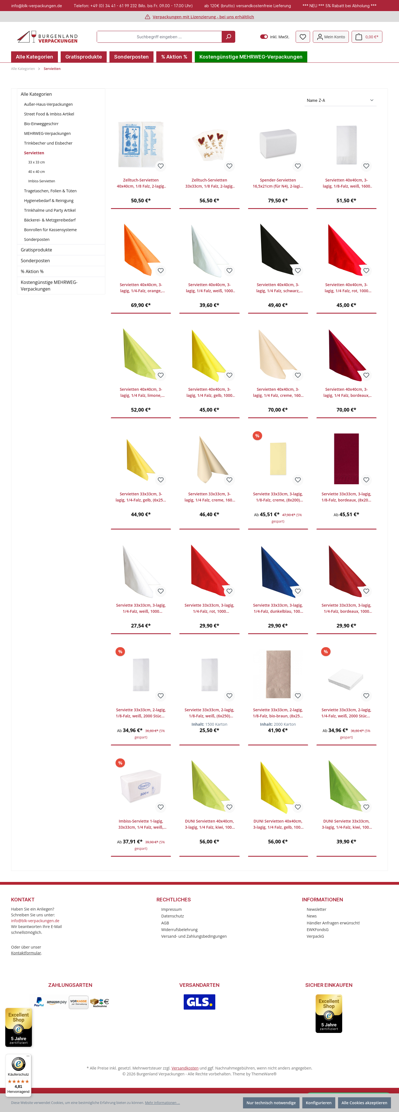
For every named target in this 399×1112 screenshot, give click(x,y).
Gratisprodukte (36, 250)
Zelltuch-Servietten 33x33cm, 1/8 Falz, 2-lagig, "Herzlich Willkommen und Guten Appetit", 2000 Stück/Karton (209, 183)
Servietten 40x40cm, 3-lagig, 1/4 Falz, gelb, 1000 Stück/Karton (209, 393)
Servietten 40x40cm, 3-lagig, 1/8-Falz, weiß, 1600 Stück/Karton (346, 183)
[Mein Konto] (331, 36)
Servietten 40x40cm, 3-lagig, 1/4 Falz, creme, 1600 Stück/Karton (278, 393)
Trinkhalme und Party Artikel (50, 210)
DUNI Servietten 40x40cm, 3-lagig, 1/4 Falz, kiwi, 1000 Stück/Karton (209, 824)
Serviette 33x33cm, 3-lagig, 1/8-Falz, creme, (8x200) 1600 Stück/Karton (278, 497)
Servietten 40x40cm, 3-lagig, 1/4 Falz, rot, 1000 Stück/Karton (346, 288)
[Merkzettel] (303, 36)
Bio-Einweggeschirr (41, 123)
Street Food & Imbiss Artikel (49, 114)
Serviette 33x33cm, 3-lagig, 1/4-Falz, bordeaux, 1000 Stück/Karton (346, 608)
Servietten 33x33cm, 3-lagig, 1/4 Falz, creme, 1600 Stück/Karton (209, 497)
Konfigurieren (319, 1102)
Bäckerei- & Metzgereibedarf (50, 220)
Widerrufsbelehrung (179, 929)
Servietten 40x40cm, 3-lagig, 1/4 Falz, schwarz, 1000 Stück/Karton (278, 288)
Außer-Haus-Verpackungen (48, 104)
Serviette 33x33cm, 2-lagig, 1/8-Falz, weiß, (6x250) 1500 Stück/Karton (209, 713)
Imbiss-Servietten (41, 181)
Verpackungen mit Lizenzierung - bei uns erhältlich (203, 16)
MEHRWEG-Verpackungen (47, 133)
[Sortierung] (341, 100)
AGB (165, 923)
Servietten (34, 152)
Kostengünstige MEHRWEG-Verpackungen (49, 285)
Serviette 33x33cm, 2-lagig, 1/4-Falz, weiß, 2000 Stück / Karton (346, 713)
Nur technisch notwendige (271, 1102)
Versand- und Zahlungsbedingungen (194, 936)
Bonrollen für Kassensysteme (50, 229)
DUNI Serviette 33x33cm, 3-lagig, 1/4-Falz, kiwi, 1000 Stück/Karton (346, 824)
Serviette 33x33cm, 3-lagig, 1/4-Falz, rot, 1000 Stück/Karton (209, 608)
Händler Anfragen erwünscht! (333, 923)
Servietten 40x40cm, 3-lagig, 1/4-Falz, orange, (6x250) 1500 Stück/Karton (140, 288)
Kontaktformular (26, 952)
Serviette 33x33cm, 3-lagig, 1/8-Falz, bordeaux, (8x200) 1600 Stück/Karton (346, 497)
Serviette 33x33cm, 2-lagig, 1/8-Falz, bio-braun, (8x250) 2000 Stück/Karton (278, 713)
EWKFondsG (318, 929)
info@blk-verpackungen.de (35, 920)
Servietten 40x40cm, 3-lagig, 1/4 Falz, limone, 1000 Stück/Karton (141, 393)
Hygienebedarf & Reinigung (48, 200)
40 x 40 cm (36, 171)
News (312, 916)
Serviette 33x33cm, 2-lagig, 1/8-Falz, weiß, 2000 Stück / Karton (141, 713)
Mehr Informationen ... (162, 1102)
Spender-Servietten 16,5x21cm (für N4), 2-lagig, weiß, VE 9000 (278, 183)
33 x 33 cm (36, 162)
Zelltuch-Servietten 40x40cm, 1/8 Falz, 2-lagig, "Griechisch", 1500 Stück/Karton (141, 183)
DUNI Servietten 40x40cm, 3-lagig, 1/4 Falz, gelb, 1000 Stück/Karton (278, 824)
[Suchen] (228, 36)
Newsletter (316, 909)
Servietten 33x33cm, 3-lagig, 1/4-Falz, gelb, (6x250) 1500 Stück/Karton (141, 497)
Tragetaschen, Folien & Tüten (50, 190)
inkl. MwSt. (275, 37)
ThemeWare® (264, 1073)
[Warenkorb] (367, 36)
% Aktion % (32, 271)
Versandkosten (185, 1068)
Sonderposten (37, 239)
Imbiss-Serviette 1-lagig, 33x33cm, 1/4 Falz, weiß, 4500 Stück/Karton (140, 824)
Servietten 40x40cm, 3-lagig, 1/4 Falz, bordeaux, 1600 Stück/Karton (346, 393)
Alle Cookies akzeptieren (364, 1102)
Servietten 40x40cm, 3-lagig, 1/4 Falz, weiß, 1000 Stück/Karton (209, 288)
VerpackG (315, 936)
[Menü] (28, 1057)
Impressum (171, 909)
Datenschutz (172, 916)
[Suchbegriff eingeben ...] (159, 36)
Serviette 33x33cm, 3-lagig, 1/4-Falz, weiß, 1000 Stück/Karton (141, 608)
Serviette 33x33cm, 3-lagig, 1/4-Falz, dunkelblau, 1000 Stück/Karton (278, 608)
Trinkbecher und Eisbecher (48, 143)
